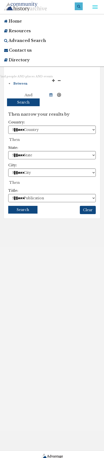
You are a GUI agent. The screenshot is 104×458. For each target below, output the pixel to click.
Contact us (18, 50)
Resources (17, 30)
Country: (16, 122)
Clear (88, 210)
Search (23, 102)
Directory (17, 59)
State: (13, 147)
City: (12, 165)
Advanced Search (25, 40)
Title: (13, 190)
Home (13, 21)
